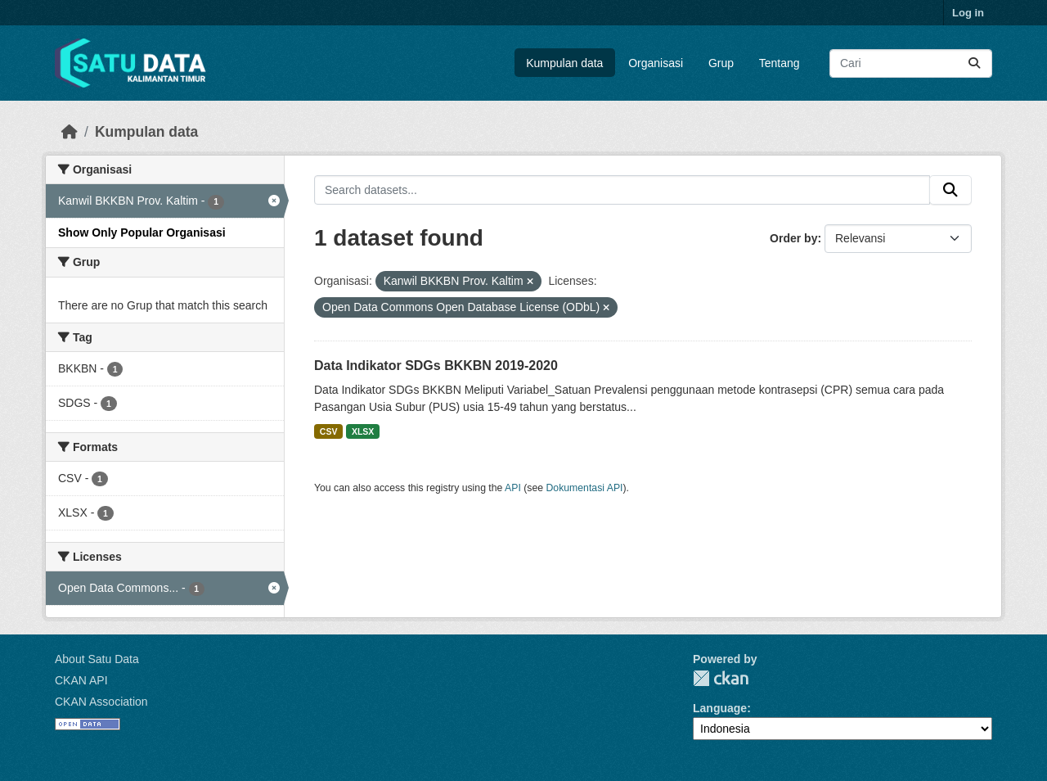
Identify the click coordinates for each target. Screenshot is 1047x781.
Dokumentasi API (584, 488)
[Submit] (974, 63)
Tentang (779, 63)
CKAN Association (101, 701)
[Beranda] (69, 132)
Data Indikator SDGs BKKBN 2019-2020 (436, 365)
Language (720, 708)
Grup (721, 63)
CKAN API (81, 680)
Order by (793, 238)
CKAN (720, 678)
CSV (329, 431)
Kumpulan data (564, 63)
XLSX (363, 431)
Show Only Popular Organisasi (142, 232)
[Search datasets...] (910, 63)
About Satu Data (97, 659)
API (513, 488)
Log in (968, 13)
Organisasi (655, 63)
